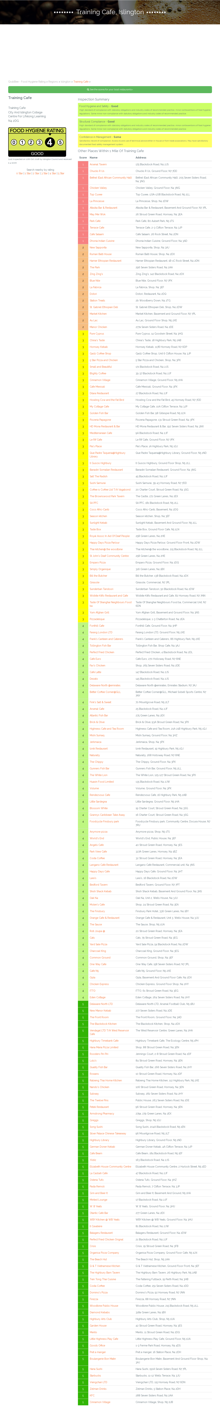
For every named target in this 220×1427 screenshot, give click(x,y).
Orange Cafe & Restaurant (104, 919)
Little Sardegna (98, 803)
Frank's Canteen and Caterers (106, 640)
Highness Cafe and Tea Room (107, 730)
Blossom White (99, 810)
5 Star (61, 175)
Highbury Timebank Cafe (104, 1042)
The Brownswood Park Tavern (107, 498)
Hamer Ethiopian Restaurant (105, 262)
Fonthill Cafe (97, 627)
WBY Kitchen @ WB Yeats (105, 1221)
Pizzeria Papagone (100, 421)
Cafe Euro (95, 660)
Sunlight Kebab (98, 524)
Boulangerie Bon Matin (103, 1360)
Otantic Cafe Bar (99, 1214)
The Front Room (99, 1019)
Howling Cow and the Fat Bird (107, 401)
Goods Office (97, 1347)
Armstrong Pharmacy (102, 1115)
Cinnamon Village (100, 381)
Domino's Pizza (99, 1294)
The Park (95, 269)
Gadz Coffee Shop (100, 355)
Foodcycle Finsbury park (104, 823)
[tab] (110, 13)
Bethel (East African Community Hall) (111, 179)
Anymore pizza (98, 833)
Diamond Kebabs (100, 1314)
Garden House (98, 1327)
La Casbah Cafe (99, 1175)
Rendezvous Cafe (100, 796)
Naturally (95, 757)
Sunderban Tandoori (101, 590)
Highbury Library (99, 1141)
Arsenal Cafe (97, 710)
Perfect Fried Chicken (102, 654)
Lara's (93, 879)
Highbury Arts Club (101, 1320)
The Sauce (96, 926)
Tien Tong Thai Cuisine (103, 1281)
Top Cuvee (96, 196)
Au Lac (94, 322)
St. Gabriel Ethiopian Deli (104, 308)
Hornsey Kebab (99, 348)
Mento (93, 1334)
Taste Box (95, 531)
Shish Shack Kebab (101, 893)
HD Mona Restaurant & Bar (105, 428)
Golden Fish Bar (99, 415)
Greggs (94, 1122)
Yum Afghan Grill (99, 614)
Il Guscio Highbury (100, 464)
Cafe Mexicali (97, 388)
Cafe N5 (94, 972)
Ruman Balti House (101, 255)
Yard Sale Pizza (98, 946)
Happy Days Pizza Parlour (105, 544)
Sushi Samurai (98, 484)
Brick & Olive (97, 723)
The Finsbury (97, 913)
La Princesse (97, 202)
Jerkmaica (95, 743)
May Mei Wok (97, 216)
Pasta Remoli (97, 1188)
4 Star (53, 175)
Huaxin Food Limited (102, 783)
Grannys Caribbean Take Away (107, 816)
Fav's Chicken (97, 667)
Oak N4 (94, 899)
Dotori (93, 295)
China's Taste (97, 342)
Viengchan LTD (98, 1384)
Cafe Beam (96, 1155)
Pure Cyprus (97, 335)
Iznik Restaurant (99, 750)
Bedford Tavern (99, 886)
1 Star (28, 175)
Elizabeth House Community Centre (110, 1168)
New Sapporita (98, 249)
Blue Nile (95, 282)
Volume (94, 790)
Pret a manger (98, 1353)
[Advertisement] (110, 53)
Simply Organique (100, 571)
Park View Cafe (98, 853)
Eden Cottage (97, 999)
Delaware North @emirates (105, 687)
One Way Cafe (98, 966)
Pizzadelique (97, 620)
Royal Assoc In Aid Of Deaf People (110, 537)
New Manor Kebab (100, 1012)
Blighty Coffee (98, 375)
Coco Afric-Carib (99, 511)
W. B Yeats (96, 1208)
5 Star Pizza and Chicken (104, 362)
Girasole (94, 584)
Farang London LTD (101, 634)
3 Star (44, 175)
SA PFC (94, 504)
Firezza (94, 1300)
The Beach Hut (98, 1261)
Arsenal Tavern (98, 166)
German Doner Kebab (102, 1148)
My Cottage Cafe (99, 408)
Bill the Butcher (98, 577)
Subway (94, 1095)
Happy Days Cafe (100, 873)
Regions (53, 83)
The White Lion (98, 776)
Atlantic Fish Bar (99, 717)
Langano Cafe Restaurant (104, 866)
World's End (97, 840)
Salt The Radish (98, 478)
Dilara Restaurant (99, 395)
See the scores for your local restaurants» (110, 91)
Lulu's (93, 1062)
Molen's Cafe (97, 906)
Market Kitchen (98, 315)
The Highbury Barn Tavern (105, 1274)
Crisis (93, 1247)
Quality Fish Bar (99, 1069)
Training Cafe (80, 83)
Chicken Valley (98, 189)
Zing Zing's (96, 275)
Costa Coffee (97, 860)
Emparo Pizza (98, 564)
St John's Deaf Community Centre (109, 557)
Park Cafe (95, 222)
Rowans (94, 1075)
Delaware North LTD (101, 1005)
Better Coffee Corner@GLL (105, 693)
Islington (66, 83)
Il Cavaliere (96, 1228)
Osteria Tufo (97, 1181)
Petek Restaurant (99, 1108)
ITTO (92, 992)
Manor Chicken (98, 328)
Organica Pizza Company (104, 1254)
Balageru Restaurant (101, 1234)
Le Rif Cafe (96, 441)
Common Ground (100, 959)
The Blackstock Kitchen (103, 1025)
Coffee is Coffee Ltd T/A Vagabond (110, 491)
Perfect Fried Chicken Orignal (106, 1241)
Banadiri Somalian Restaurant (106, 471)
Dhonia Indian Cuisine (102, 242)
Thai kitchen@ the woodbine (106, 551)
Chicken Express (99, 985)
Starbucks (95, 1377)
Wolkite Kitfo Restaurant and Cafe (109, 597)
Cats (92, 939)
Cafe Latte (95, 673)
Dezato (94, 680)
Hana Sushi (96, 1370)
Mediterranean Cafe (101, 434)
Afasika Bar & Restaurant (103, 209)
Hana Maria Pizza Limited (104, 1049)
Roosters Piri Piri (99, 1055)
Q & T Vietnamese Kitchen (105, 1267)
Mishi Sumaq (97, 737)
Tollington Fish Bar (100, 647)
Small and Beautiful (101, 368)
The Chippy (96, 763)
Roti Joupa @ (97, 932)
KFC (92, 1397)
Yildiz (93, 1161)
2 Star (36, 175)
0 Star (19, 175)
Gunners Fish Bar (99, 770)
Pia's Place (96, 448)
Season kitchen (98, 517)
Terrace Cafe (97, 229)
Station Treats (97, 302)
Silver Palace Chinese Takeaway (108, 1135)
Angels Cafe (97, 846)
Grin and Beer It (99, 1194)
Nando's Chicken (99, 1088)
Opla (92, 979)
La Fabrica (95, 289)
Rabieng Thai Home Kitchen (106, 1082)
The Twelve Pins (99, 1102)
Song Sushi (96, 1128)
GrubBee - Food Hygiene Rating (27, 83)
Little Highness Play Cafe (104, 1340)
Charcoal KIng (98, 952)
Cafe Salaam (97, 236)
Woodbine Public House (104, 1307)
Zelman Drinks (98, 1390)
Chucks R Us (97, 172)
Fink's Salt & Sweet (100, 704)
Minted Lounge (98, 1201)
